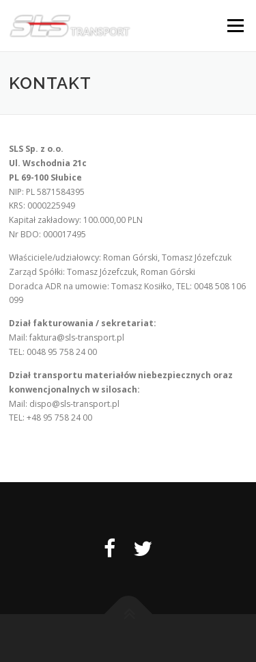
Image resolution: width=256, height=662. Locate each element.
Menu (234, 25)
